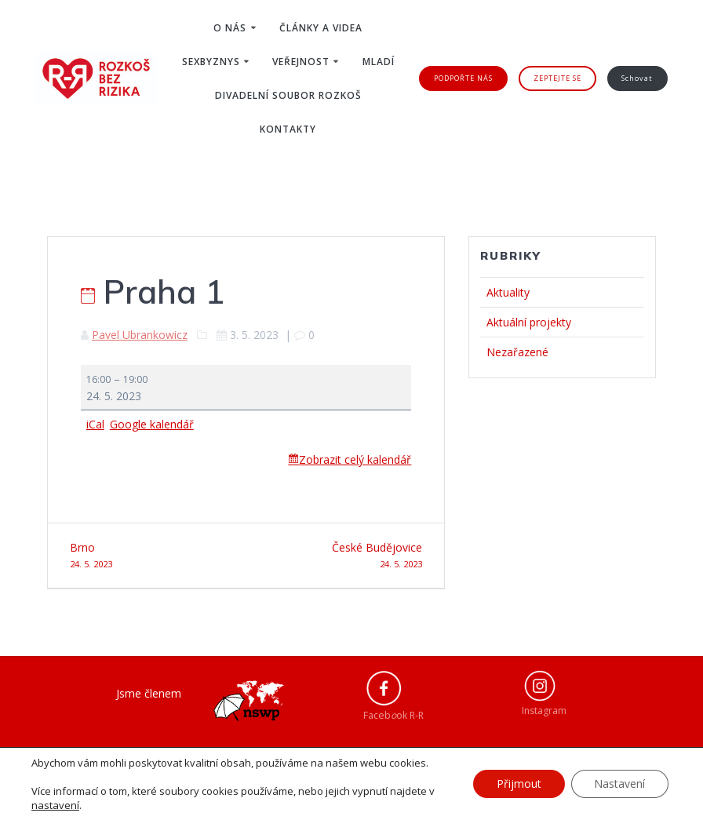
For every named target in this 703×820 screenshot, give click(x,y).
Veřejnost (301, 61)
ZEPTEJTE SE (557, 78)
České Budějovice (340, 556)
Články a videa (320, 28)
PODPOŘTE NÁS (463, 78)
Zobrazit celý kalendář (355, 459)
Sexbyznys (211, 61)
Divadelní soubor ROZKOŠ (288, 95)
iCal (95, 424)
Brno (152, 556)
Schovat (637, 78)
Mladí (378, 61)
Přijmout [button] (518, 783)
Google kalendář (152, 424)
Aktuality (508, 292)
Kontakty (288, 129)
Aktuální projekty (528, 322)
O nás (229, 28)
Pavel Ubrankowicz (140, 334)
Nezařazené (517, 351)
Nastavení (619, 783)
